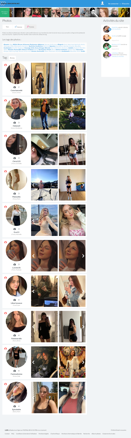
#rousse (71, 46)
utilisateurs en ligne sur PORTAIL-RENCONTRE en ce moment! (25, 430)
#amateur (25, 46)
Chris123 (16, 161)
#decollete (78, 46)
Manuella (16, 197)
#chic (33, 48)
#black (6, 49)
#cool (74, 49)
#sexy (37, 48)
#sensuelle (40, 51)
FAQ (12, 434)
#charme (64, 49)
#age (16, 51)
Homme (18, 27)
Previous (11, 12)
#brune (20, 44)
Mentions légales (44, 434)
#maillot (14, 48)
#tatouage (7, 46)
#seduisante (8, 48)
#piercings (71, 44)
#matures (65, 48)
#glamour (41, 44)
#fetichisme (57, 48)
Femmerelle (16, 338)
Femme (30, 27)
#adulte (70, 48)
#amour (24, 49)
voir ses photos (116, 29)
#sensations (59, 46)
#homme (46, 46)
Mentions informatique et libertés (71, 434)
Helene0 (16, 126)
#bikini (15, 44)
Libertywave (16, 303)
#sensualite (18, 49)
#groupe (47, 44)
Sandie (114, 36)
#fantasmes (33, 44)
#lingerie (60, 44)
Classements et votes (108, 434)
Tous (7, 27)
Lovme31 (16, 267)
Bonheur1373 (116, 44)
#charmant (27, 51)
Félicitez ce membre (118, 56)
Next (128, 12)
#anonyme (79, 49)
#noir (65, 44)
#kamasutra (18, 46)
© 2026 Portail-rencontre (118, 430)
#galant (70, 49)
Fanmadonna (16, 374)
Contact (7, 434)
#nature (58, 49)
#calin (83, 51)
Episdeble (115, 27)
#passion (52, 46)
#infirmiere (53, 44)
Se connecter (113, 4)
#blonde (47, 48)
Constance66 (16, 90)
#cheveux (26, 44)
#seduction (39, 46)
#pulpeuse (21, 48)
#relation (31, 49)
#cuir (52, 48)
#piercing (12, 51)
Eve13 (16, 232)
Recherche (86, 434)
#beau (46, 51)
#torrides (82, 48)
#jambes (66, 46)
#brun (53, 49)
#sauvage (27, 48)
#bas (11, 44)
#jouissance (42, 49)
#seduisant (52, 51)
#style (49, 49)
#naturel (76, 48)
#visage (41, 48)
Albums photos (96, 434)
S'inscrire (125, 4)
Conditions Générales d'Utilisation (26, 434)
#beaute (6, 44)
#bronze (21, 51)
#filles (12, 46)
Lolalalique (115, 53)
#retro (83, 44)
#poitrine (32, 46)
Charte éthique (55, 434)
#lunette (58, 51)
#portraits (77, 44)
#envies (34, 51)
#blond (36, 49)
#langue (6, 51)
